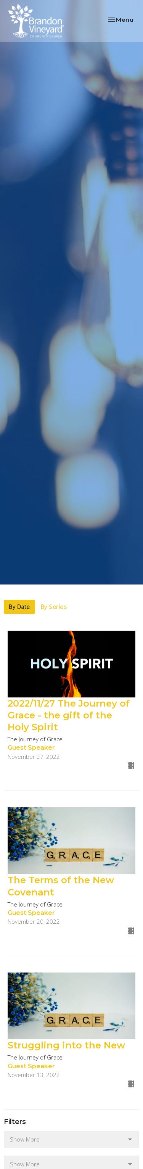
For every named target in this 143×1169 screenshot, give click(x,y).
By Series (54, 606)
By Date (19, 606)
